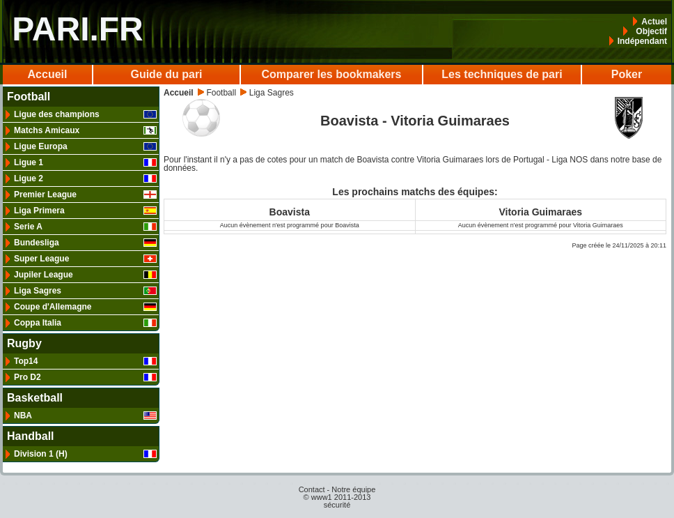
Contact (312, 489)
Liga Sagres (85, 291)
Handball (30, 436)
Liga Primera (85, 210)
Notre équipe (353, 489)
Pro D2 (85, 377)
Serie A (85, 226)
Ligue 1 (85, 162)
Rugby (24, 343)
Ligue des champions (85, 114)
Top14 (85, 361)
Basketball (35, 398)
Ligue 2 (85, 178)
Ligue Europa (85, 146)
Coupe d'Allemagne (85, 307)
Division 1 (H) (85, 454)
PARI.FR (77, 28)
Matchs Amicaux (85, 130)
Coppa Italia (85, 323)
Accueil (48, 74)
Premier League (85, 194)
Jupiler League (85, 275)
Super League (85, 259)
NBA (85, 415)
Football (28, 96)
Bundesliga (85, 242)
